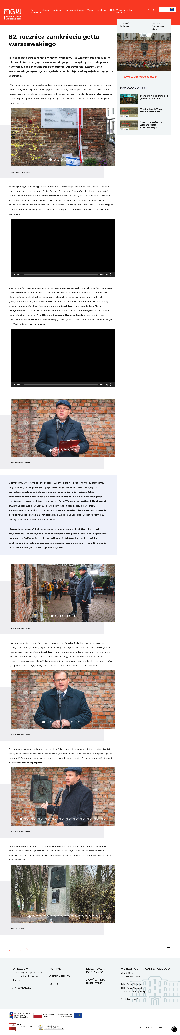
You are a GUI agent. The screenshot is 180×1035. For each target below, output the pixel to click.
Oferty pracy (59, 976)
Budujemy (58, 10)
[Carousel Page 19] (84, 819)
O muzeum (36, 11)
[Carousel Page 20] (88, 819)
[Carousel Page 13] (63, 819)
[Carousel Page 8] (76, 160)
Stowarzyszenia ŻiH (18, 320)
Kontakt (56, 968)
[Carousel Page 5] (65, 160)
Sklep (130, 10)
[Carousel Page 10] (76, 722)
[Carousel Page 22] (95, 819)
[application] (63, 248)
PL (149, 10)
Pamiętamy (70, 10)
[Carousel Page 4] (62, 160)
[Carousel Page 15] (70, 819)
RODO (53, 984)
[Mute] (107, 274)
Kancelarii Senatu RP (68, 301)
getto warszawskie (135, 77)
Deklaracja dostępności (96, 970)
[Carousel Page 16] (74, 819)
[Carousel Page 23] (98, 819)
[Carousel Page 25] (105, 819)
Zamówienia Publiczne (95, 981)
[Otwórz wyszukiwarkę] (154, 10)
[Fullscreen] (111, 274)
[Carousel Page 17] (77, 819)
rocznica (152, 77)
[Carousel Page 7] (72, 160)
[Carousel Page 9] (72, 722)
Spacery (81, 10)
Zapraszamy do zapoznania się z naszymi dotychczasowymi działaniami (27, 976)
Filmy (154, 29)
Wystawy (91, 10)
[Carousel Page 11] (79, 722)
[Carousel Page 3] (58, 160)
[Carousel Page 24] (102, 819)
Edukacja (101, 10)
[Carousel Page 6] (69, 160)
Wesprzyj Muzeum (121, 11)
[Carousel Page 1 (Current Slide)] (50, 159)
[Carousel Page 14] (67, 819)
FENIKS (111, 10)
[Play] (14, 274)
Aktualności (157, 26)
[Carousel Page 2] (55, 160)
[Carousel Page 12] (83, 722)
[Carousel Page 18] (81, 819)
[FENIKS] (167, 13)
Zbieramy (46, 10)
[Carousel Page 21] (91, 819)
